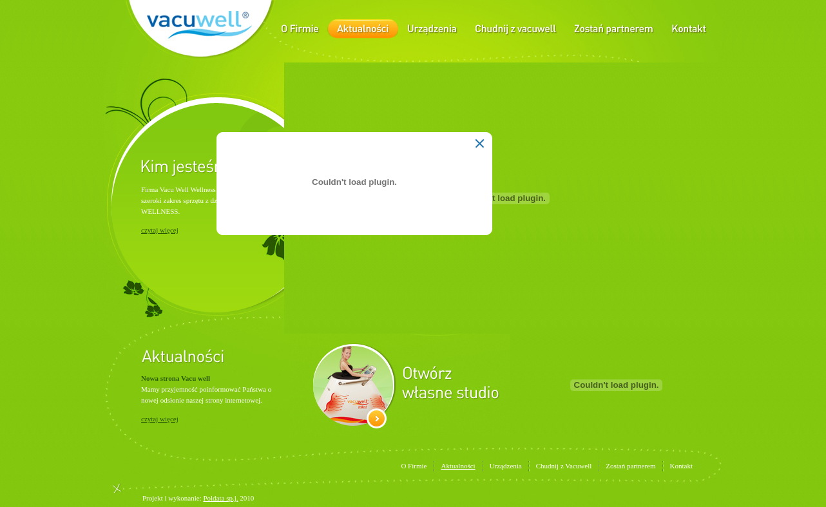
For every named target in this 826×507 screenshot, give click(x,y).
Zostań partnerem (630, 466)
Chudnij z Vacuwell (564, 466)
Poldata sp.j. (220, 498)
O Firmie (414, 466)
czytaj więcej (159, 230)
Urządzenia (506, 466)
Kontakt (681, 466)
